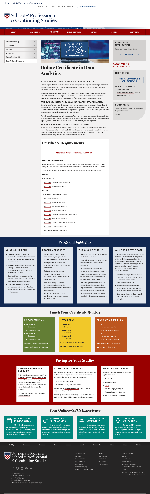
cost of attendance (72, 385)
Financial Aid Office (33, 379)
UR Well (124, 465)
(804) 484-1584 (26, 477)
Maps (125, 441)
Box (55, 441)
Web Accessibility (103, 460)
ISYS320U (47, 215)
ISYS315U (47, 207)
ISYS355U (47, 219)
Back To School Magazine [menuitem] (15, 58)
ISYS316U (47, 211)
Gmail (82, 441)
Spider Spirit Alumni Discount (65, 394)
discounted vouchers (52, 274)
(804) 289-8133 (15, 473)
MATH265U (48, 227)
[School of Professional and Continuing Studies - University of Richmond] (26, 454)
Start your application (129, 51)
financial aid (22, 374)
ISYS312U (47, 203)
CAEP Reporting (103, 452)
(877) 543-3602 (20, 475)
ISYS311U (47, 199)
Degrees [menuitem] (9, 46)
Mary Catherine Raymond (125, 89)
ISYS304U (47, 179)
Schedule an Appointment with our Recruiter (129, 77)
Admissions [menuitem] (10, 50)
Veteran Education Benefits (115, 389)
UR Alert (124, 452)
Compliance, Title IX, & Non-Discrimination (133, 471)
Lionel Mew (121, 86)
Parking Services (126, 457)
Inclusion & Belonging (81, 463)
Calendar (138, 441)
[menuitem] (75, 3)
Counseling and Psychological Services (133, 468)
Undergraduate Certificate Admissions (74, 150)
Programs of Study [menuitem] (12, 38)
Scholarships (109, 376)
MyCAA (107, 392)
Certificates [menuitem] (10, 42)
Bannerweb (26, 441)
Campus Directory (80, 454)
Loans (107, 382)
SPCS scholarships (39, 374)
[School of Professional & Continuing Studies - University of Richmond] (31, 15)
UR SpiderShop (79, 460)
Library (112, 441)
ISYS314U (47, 183)
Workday (11, 441)
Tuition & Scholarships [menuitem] (13, 54)
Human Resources (80, 457)
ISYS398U (47, 223)
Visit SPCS (78, 452)
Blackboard (42, 441)
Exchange (68, 441)
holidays (39, 479)
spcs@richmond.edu (124, 92)
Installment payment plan (114, 386)
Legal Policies (102, 457)
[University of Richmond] (22, 3)
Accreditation (102, 454)
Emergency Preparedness (129, 460)
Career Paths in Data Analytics (121, 62)
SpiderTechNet (97, 441)
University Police (126, 454)
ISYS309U (47, 195)
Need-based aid (110, 379)
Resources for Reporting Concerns (131, 463)
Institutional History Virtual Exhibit (84, 465)
